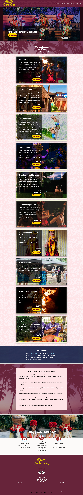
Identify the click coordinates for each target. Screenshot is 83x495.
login (62, 491)
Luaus (67, 3)
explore (64, 38)
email (32, 355)
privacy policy (62, 486)
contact (72, 3)
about (76, 3)
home (63, 3)
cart (80, 3)
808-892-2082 (50, 353)
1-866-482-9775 (35, 353)
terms (62, 489)
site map (62, 484)
